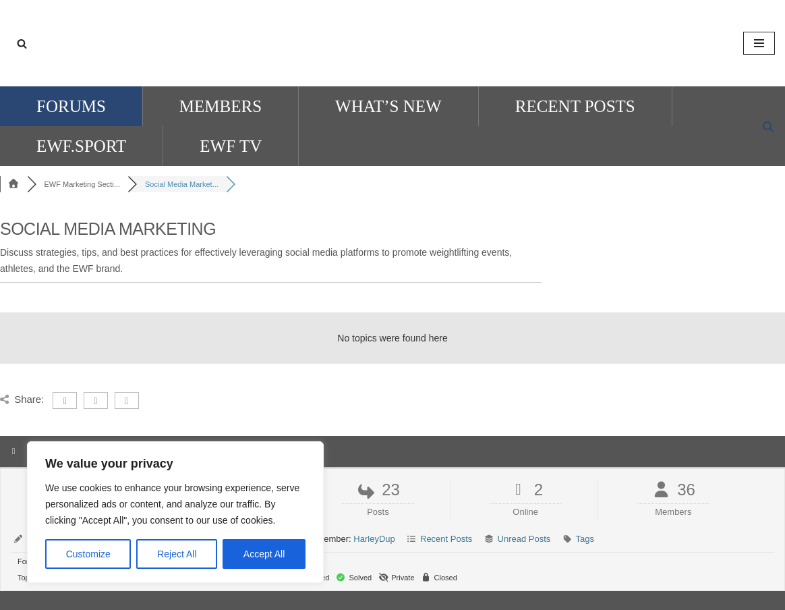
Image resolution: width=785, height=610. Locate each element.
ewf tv (231, 146)
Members (220, 106)
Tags (585, 539)
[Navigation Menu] (759, 43)
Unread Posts (524, 539)
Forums (71, 106)
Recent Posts (575, 106)
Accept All (264, 554)
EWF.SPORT (81, 146)
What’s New (388, 106)
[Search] (22, 43)
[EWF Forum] (392, 43)
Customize (88, 554)
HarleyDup (374, 539)
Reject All (176, 554)
